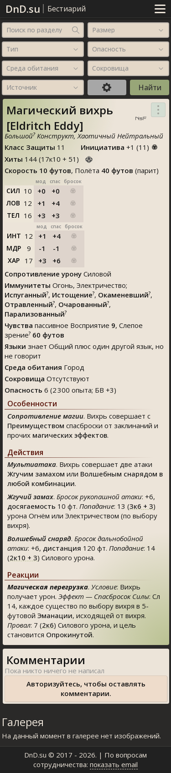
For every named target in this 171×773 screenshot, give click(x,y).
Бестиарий (66, 9)
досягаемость (31, 506)
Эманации (55, 615)
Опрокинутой (69, 634)
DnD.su (22, 8)
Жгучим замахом (36, 473)
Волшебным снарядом (118, 473)
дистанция (62, 548)
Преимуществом (35, 425)
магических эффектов (69, 435)
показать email (114, 764)
